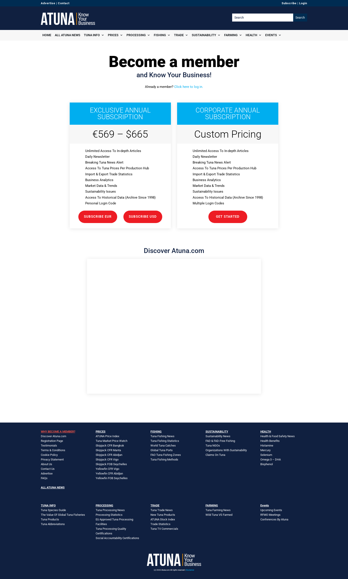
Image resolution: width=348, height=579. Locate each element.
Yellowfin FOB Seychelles (112, 478)
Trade (179, 35)
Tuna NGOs (213, 445)
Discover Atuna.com (53, 436)
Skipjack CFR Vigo (107, 459)
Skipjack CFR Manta (108, 450)
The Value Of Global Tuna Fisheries (63, 514)
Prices (113, 35)
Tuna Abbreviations (53, 524)
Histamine (266, 445)
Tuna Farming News (218, 510)
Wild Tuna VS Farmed (219, 514)
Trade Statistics (160, 524)
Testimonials (49, 445)
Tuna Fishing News (162, 436)
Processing (136, 35)
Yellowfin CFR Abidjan (109, 473)
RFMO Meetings (270, 514)
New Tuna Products (162, 514)
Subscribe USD (143, 217)
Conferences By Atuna (274, 519)
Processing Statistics (109, 514)
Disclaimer (190, 570)
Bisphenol (266, 464)
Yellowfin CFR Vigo (107, 468)
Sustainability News (218, 436)
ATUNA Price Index (107, 436)
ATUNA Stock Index (162, 519)
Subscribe (289, 3)
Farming (231, 35)
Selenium (266, 454)
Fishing (160, 35)
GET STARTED (227, 217)
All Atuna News (67, 35)
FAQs (44, 478)
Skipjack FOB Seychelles (111, 464)
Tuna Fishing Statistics (164, 441)
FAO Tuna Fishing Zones (165, 454)
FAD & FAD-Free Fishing (220, 441)
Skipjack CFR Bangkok (110, 445)
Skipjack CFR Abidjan (109, 454)
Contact (63, 3)
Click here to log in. (188, 87)
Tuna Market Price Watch (111, 441)
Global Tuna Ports (161, 450)
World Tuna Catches (163, 445)
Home (46, 35)
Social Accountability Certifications (117, 538)
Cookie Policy (49, 454)
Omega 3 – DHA (270, 459)
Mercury (265, 450)
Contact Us (48, 468)
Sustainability (204, 35)
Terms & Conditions (53, 450)
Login (303, 3)
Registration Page (52, 441)
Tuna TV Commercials (164, 528)
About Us (46, 464)
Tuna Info (92, 35)
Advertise (48, 3)
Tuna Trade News (161, 510)
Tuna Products (50, 519)
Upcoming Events (271, 510)
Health (251, 35)
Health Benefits (270, 441)
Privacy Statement (52, 459)
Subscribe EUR (98, 217)
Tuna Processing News (110, 510)
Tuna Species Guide (53, 510)
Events (271, 35)
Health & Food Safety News (277, 436)
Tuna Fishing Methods (164, 459)
